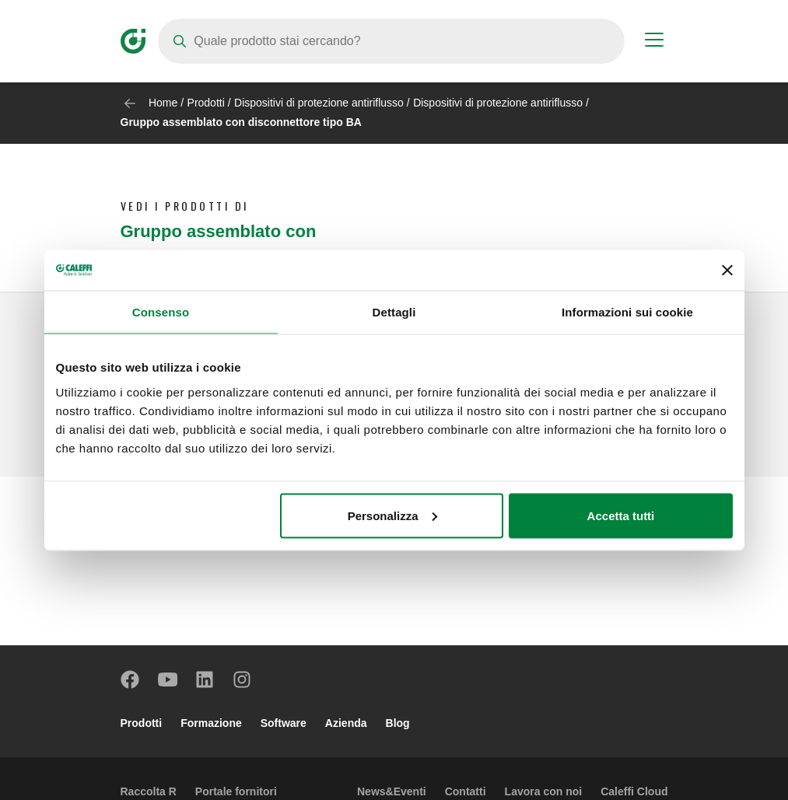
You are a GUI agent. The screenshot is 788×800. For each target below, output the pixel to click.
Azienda (346, 723)
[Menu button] (654, 42)
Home (163, 102)
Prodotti (206, 102)
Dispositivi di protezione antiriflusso (319, 102)
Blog (398, 723)
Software (283, 723)
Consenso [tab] (160, 312)
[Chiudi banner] (727, 269)
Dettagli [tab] (394, 312)
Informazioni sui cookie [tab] (627, 312)
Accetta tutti (621, 515)
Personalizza (392, 515)
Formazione (211, 723)
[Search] (391, 41)
